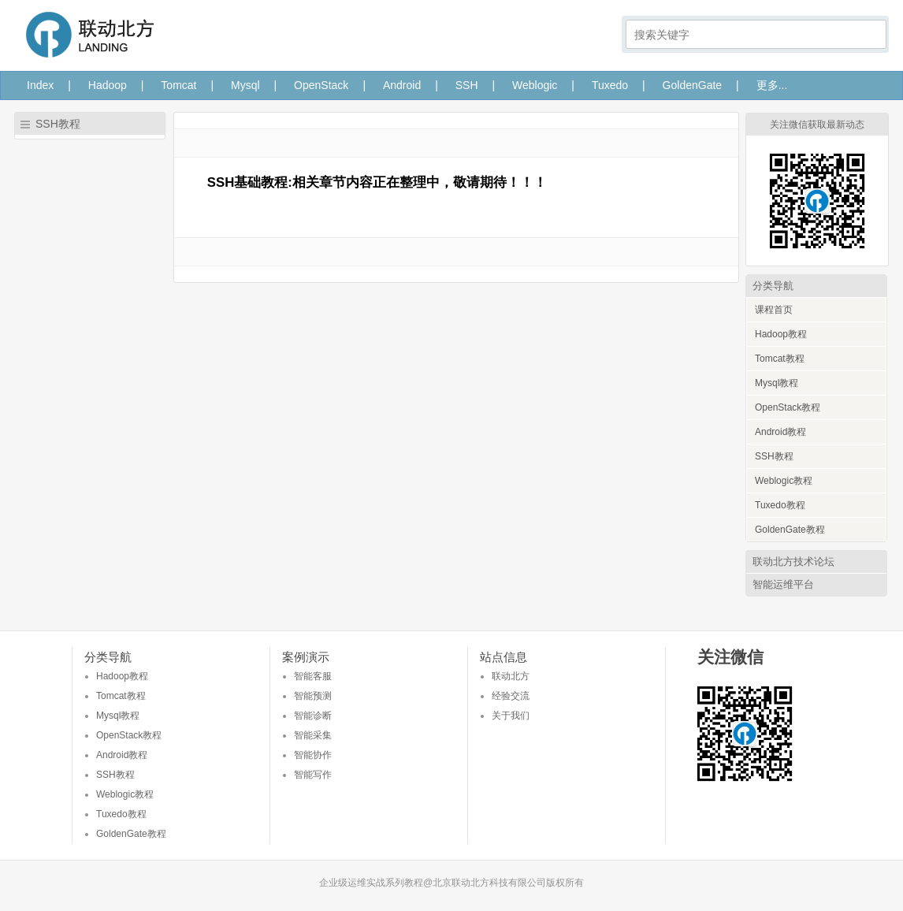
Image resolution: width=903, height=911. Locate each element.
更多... (772, 85)
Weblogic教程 (783, 480)
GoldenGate (693, 85)
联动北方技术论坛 (793, 561)
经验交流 (511, 695)
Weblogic (534, 85)
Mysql (245, 85)
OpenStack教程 (787, 407)
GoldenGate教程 (790, 529)
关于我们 (511, 715)
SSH (466, 85)
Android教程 (780, 431)
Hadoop (107, 85)
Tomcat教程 (780, 358)
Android (402, 85)
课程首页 (774, 309)
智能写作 (313, 774)
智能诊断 (313, 715)
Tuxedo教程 (780, 505)
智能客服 (313, 676)
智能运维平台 (783, 584)
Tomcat (178, 85)
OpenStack (321, 85)
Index (40, 85)
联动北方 (511, 676)
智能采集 (313, 735)
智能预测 (313, 695)
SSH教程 (774, 456)
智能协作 (313, 754)
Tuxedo (610, 85)
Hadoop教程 (781, 334)
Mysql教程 (776, 383)
